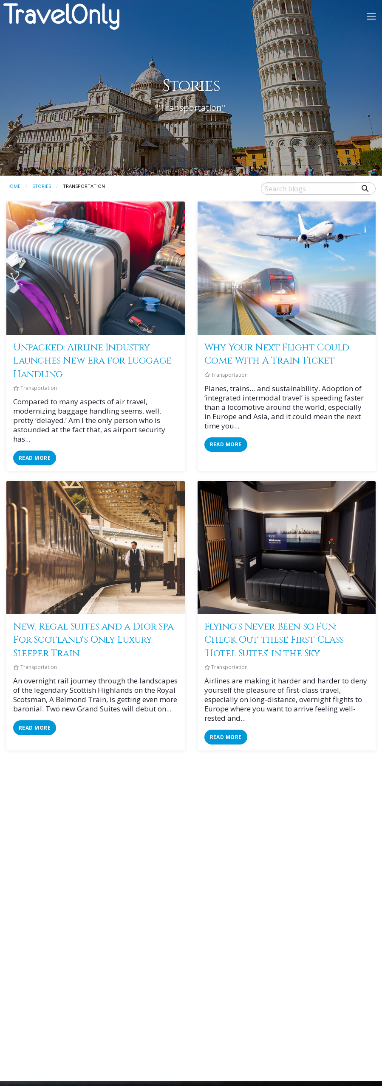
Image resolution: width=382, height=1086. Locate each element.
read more (35, 458)
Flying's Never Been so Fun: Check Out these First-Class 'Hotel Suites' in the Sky (274, 640)
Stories (41, 186)
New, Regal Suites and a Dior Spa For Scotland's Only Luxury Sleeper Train (93, 640)
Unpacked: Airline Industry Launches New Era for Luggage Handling (92, 361)
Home (13, 186)
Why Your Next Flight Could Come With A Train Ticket (276, 354)
